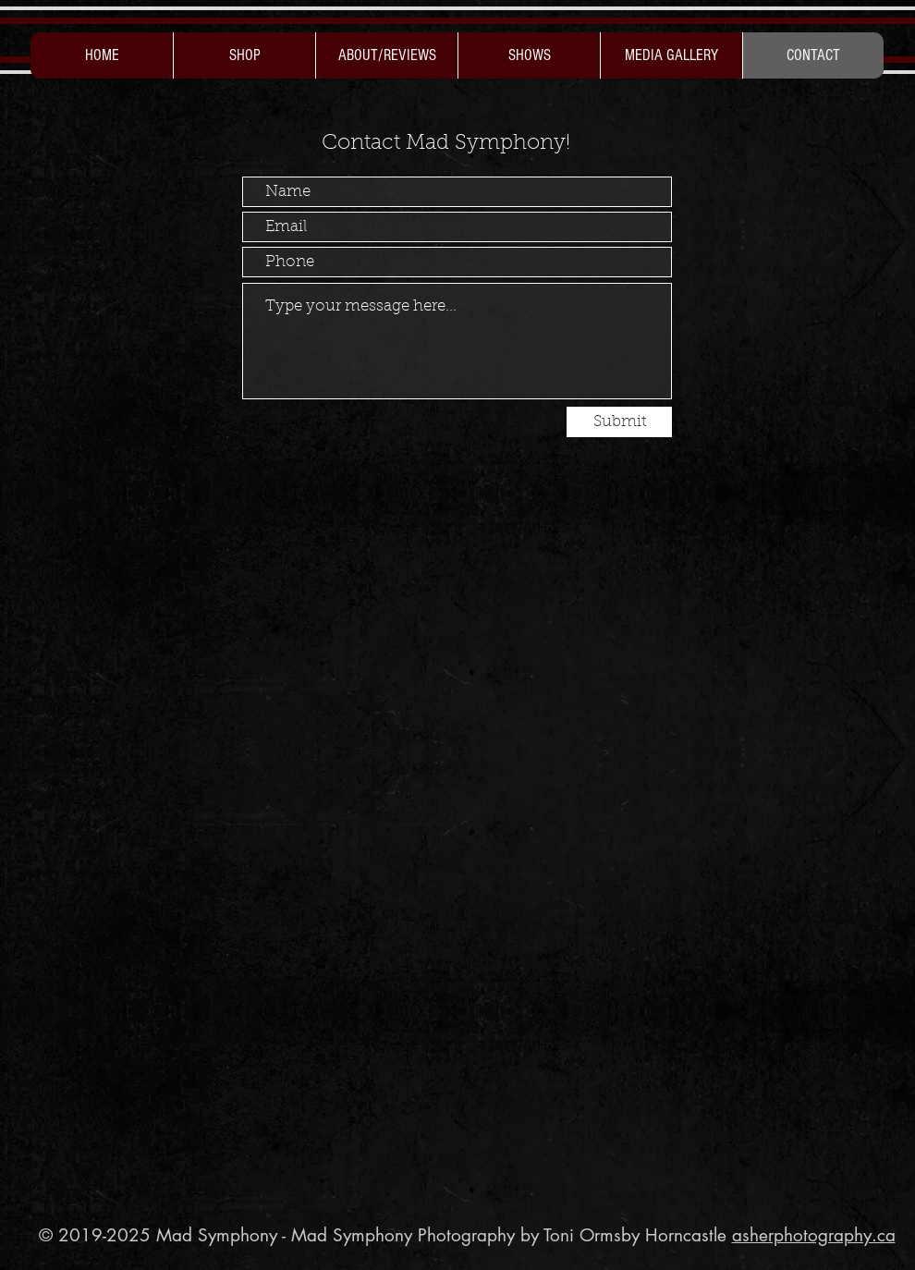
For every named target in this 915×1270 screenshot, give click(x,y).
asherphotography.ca (814, 1235)
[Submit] (619, 422)
